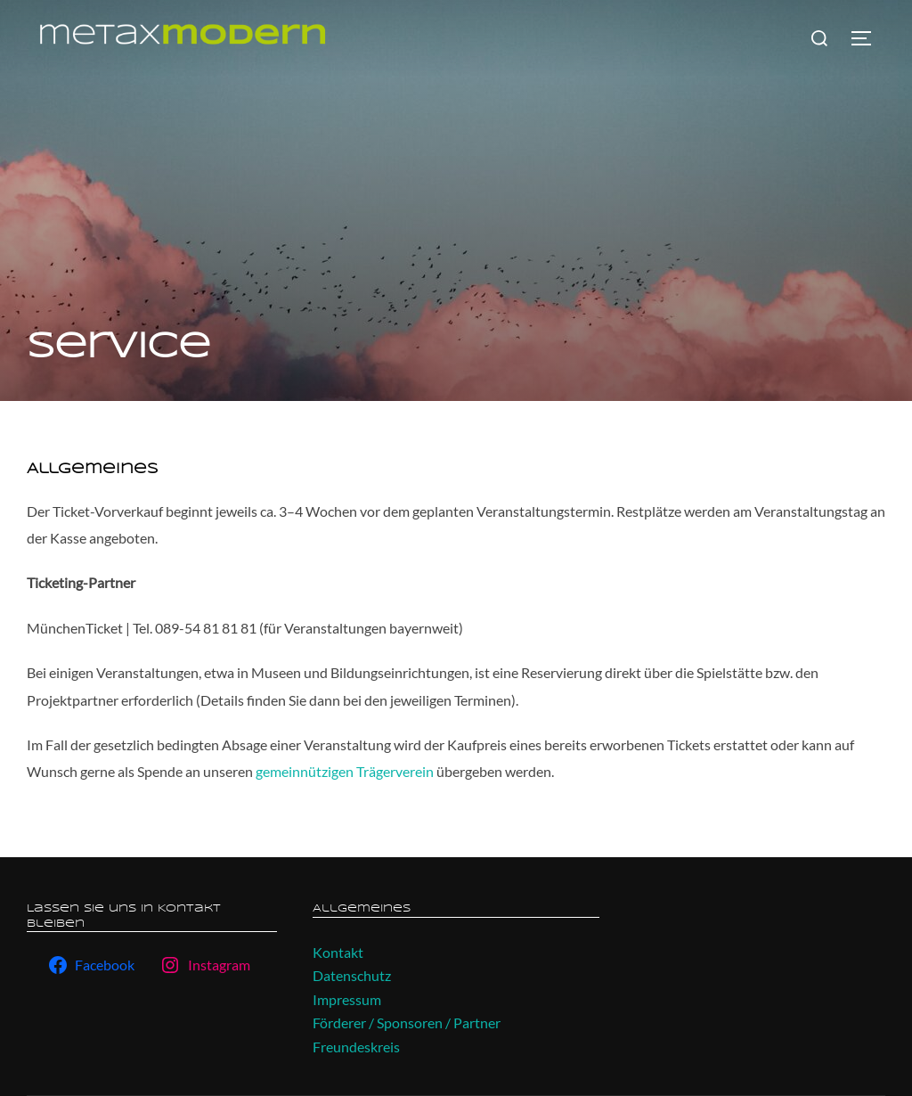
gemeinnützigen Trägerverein (346, 771)
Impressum (347, 999)
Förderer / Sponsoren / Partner (407, 1022)
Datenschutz (352, 975)
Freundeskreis (356, 1046)
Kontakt (338, 952)
